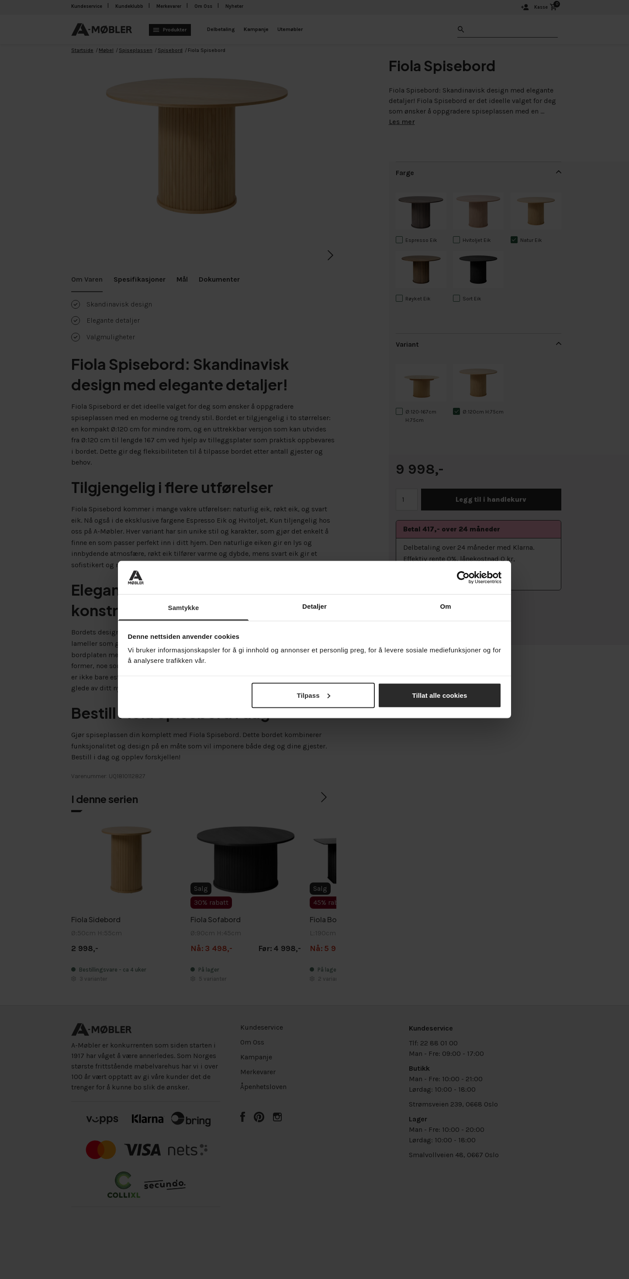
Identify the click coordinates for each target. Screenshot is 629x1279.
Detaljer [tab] (314, 606)
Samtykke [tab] (183, 607)
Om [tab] (445, 606)
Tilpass (313, 695)
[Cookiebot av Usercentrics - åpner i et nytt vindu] (463, 577)
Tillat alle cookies (439, 695)
